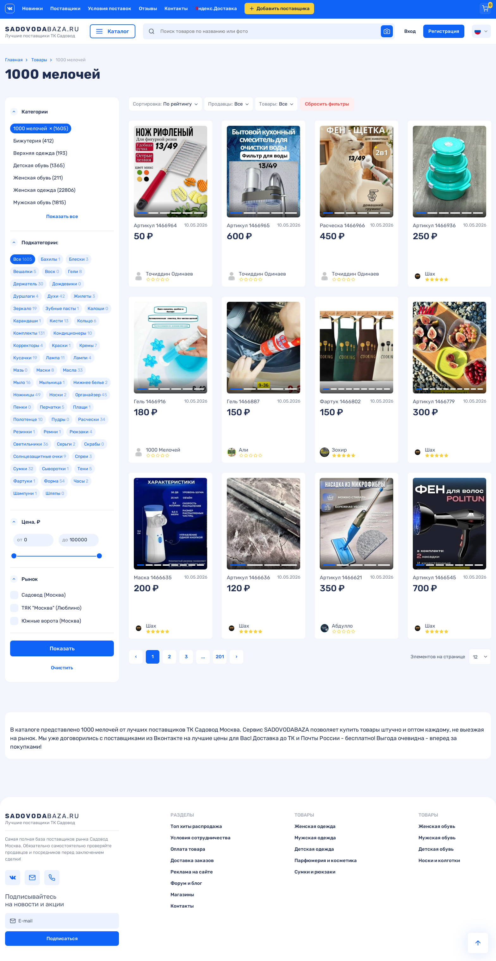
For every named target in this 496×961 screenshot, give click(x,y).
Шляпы (55, 493)
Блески (78, 259)
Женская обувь (436, 826)
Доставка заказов (192, 860)
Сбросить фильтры (327, 104)
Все (22, 259)
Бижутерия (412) (33, 141)
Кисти (59, 321)
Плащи (81, 407)
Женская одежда (315, 826)
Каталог (112, 31)
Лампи (82, 358)
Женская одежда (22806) (44, 190)
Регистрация (443, 31)
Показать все (62, 216)
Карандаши (27, 321)
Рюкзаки (81, 432)
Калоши (98, 308)
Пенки (22, 407)
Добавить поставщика (279, 8)
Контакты (176, 8)
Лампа (55, 358)
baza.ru (42, 32)
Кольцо (86, 321)
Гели (75, 271)
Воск (52, 271)
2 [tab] (153, 213)
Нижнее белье (90, 382)
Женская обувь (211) (38, 178)
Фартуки (24, 481)
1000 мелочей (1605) (40, 128)
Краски (61, 345)
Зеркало (25, 308)
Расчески (91, 419)
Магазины (182, 894)
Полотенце (28, 419)
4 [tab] (176, 213)
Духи (56, 296)
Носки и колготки (439, 860)
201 (220, 657)
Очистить (62, 668)
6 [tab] (199, 213)
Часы (81, 481)
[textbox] (162, 104)
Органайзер (91, 395)
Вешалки (24, 271)
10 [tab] (480, 389)
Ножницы (26, 395)
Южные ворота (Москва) (45, 621)
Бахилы (50, 259)
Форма (54, 481)
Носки (57, 395)
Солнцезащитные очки (39, 456)
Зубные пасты (62, 308)
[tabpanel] (170, 171)
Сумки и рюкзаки (314, 872)
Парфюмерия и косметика (325, 860)
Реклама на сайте (191, 872)
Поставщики (65, 8)
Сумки (23, 468)
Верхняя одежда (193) (40, 153)
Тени (85, 468)
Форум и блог (186, 883)
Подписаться (62, 938)
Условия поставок (109, 8)
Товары (39, 60)
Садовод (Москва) (37, 595)
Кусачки (25, 358)
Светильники (30, 444)
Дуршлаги (26, 296)
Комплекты (29, 333)
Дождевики (66, 284)
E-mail (25, 921)
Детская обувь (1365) (39, 165)
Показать (62, 648)
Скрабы (94, 444)
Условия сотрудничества (200, 838)
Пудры (60, 419)
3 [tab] (165, 213)
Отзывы (148, 8)
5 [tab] (188, 213)
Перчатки (52, 407)
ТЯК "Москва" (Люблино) (45, 608)
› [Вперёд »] (236, 657)
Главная (14, 60)
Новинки (32, 8)
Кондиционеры (72, 333)
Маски (45, 370)
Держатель (28, 284)
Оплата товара (187, 849)
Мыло (21, 382)
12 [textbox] (475, 657)
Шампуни (25, 493)
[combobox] (165, 104)
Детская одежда (314, 849)
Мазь (20, 370)
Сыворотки (55, 468)
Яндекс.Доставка (216, 8)
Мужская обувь (437, 838)
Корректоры (28, 345)
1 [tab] (142, 213)
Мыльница (52, 382)
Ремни (52, 432)
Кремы (88, 345)
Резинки (24, 432)
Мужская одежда (315, 838)
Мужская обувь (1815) (39, 202)
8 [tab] (379, 389)
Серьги (66, 444)
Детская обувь (436, 849)
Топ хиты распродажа (196, 826)
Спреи (83, 456)
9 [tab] (387, 389)
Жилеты (84, 296)
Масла (73, 370)
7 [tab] (372, 389)
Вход (410, 31)
